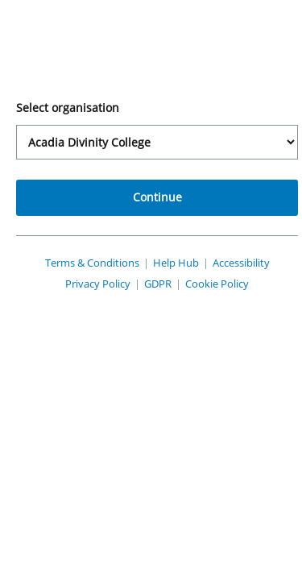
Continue (151, 205)
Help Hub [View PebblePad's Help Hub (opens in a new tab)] (207, 270)
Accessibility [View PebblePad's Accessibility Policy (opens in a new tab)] (151, 285)
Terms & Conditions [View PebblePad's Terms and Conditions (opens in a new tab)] (113, 270)
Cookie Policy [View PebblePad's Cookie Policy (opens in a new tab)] (221, 306)
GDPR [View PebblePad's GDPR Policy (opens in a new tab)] (152, 306)
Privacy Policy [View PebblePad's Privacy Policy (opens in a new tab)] (82, 306)
